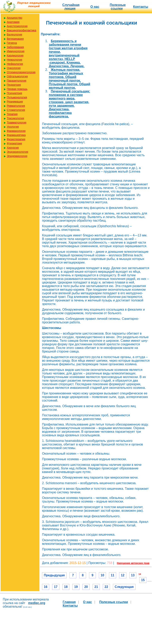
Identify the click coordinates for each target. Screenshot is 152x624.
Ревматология (16, 105)
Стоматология (16, 110)
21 (96, 586)
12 (123, 575)
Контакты (140, 6)
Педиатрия (14, 84)
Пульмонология (17, 97)
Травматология (16, 122)
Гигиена (12, 42)
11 (112, 575)
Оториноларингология (21, 72)
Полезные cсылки (118, 6)
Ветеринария (15, 38)
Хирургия (13, 147)
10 (102, 575)
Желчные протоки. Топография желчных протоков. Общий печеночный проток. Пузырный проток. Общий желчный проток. (69, 78)
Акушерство (14, 17)
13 (133, 575)
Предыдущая (54, 575)
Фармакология (16, 130)
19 (76, 586)
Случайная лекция (70, 6)
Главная (69, 602)
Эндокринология (17, 151)
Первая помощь (17, 89)
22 (106, 586)
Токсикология (15, 118)
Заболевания (15, 47)
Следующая (124, 586)
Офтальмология (17, 76)
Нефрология (15, 63)
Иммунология (15, 51)
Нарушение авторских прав (133, 563)
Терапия (12, 114)
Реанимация (15, 101)
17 (56, 586)
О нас (94, 6)
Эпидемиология (17, 156)
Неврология (14, 59)
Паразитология (16, 80)
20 (86, 586)
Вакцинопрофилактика (21, 30)
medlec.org (36, 603)
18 (66, 586)
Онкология (14, 68)
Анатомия (13, 22)
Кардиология (15, 55)
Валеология (14, 34)
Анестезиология (17, 26)
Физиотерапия (16, 139)
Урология (13, 126)
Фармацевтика (16, 135)
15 (143, 580)
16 (45, 586)
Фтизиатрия (14, 143)
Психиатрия (14, 93)
